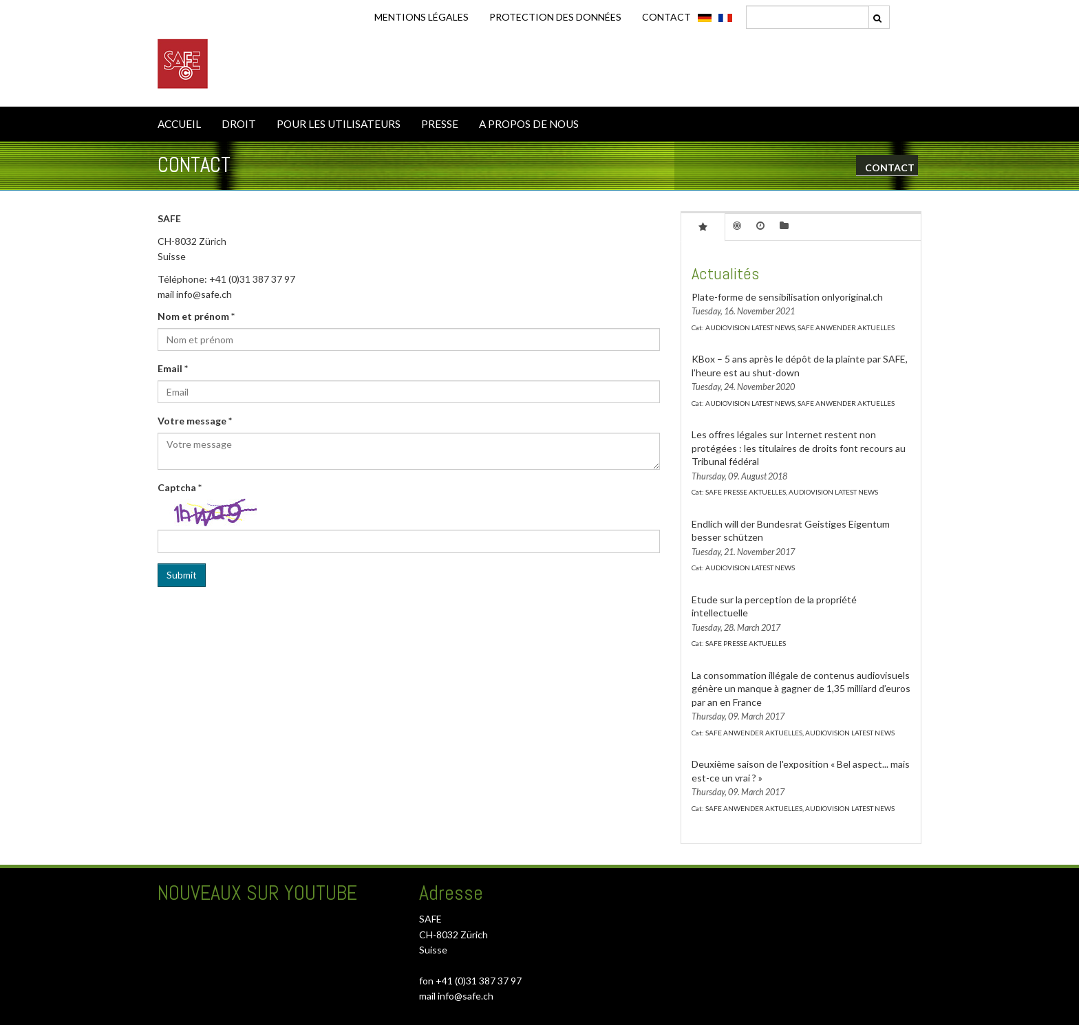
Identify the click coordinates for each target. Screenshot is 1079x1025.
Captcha (180, 487)
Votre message (195, 421)
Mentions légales (421, 17)
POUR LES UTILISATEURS (338, 124)
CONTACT (666, 17)
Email (173, 368)
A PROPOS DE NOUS (529, 124)
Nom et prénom (196, 316)
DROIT (239, 124)
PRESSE (439, 124)
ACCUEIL (179, 124)
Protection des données (555, 17)
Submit (182, 575)
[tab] (703, 226)
